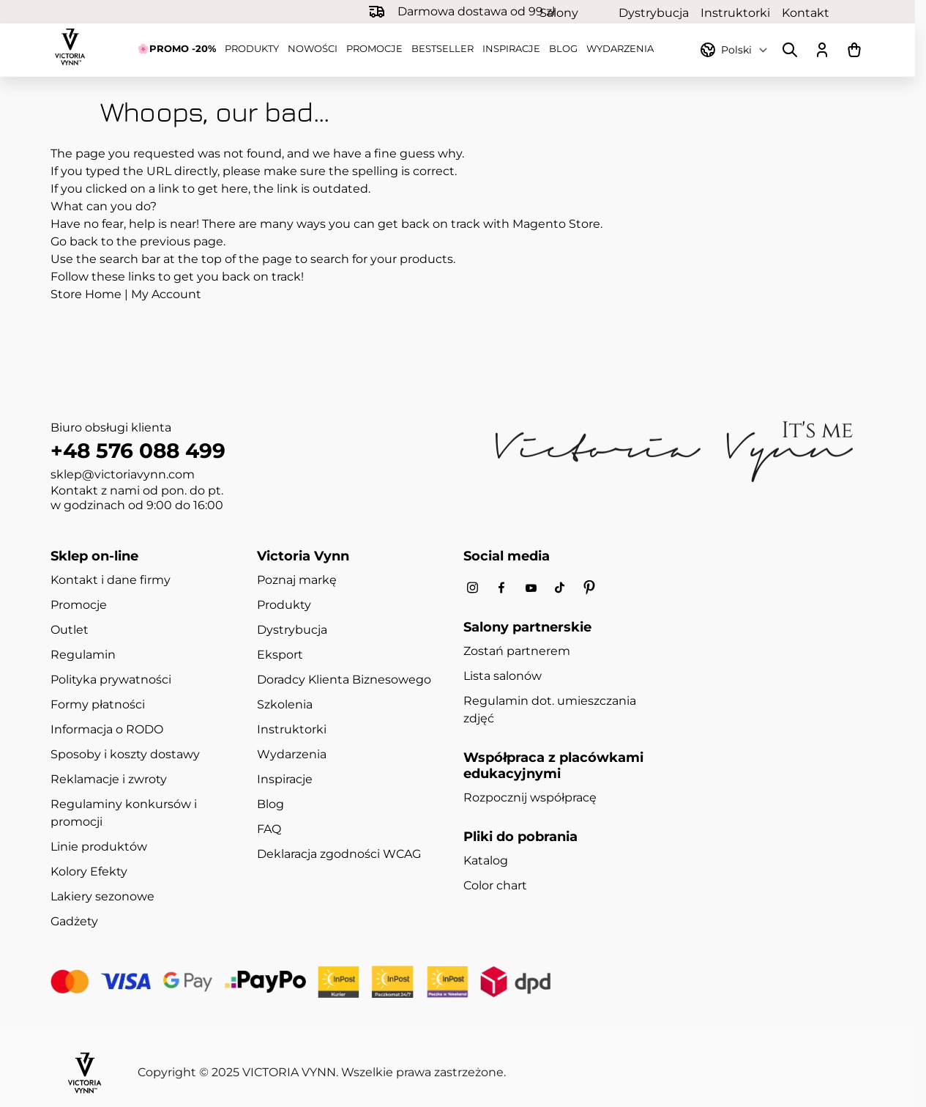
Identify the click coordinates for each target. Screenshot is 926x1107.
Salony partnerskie (573, 12)
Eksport (280, 655)
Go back (74, 241)
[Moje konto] (822, 50)
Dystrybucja (654, 12)
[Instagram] (472, 588)
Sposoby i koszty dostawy (125, 754)
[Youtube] (530, 588)
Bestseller (442, 48)
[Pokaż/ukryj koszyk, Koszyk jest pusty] (854, 50)
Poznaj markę (297, 580)
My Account (166, 294)
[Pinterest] (589, 587)
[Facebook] (501, 588)
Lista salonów (502, 676)
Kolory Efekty (89, 871)
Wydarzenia (620, 48)
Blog (563, 48)
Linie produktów (99, 847)
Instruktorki (735, 12)
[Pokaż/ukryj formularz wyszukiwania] (790, 50)
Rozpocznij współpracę (530, 797)
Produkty (252, 48)
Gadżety (74, 921)
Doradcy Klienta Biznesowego (344, 679)
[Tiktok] (560, 588)
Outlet (70, 630)
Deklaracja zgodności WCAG (339, 854)
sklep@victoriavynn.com (123, 474)
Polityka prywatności (111, 679)
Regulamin (83, 655)
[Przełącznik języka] (743, 50)
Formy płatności (98, 704)
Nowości (312, 48)
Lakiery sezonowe (102, 896)
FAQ (269, 829)
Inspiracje (511, 48)
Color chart (495, 885)
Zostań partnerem (516, 651)
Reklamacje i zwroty (109, 779)
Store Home (86, 294)
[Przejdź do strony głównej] (70, 47)
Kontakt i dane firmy (111, 580)
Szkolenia (285, 704)
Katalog (485, 860)
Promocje (374, 48)
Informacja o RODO (107, 729)
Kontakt (805, 12)
